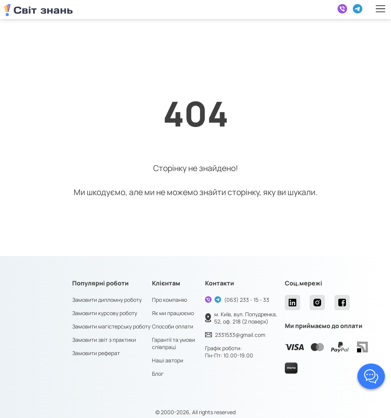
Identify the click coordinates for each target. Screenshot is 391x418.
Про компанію (169, 299)
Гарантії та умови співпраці (173, 343)
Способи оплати (172, 326)
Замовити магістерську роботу (111, 326)
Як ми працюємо (173, 313)
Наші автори (167, 360)
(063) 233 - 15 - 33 (246, 299)
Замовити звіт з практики (104, 339)
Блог (158, 373)
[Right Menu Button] (380, 8)
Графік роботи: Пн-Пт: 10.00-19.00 (229, 351)
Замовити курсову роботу (104, 313)
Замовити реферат (96, 353)
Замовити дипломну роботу (107, 299)
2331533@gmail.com (240, 334)
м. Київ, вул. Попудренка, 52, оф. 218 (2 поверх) (245, 318)
